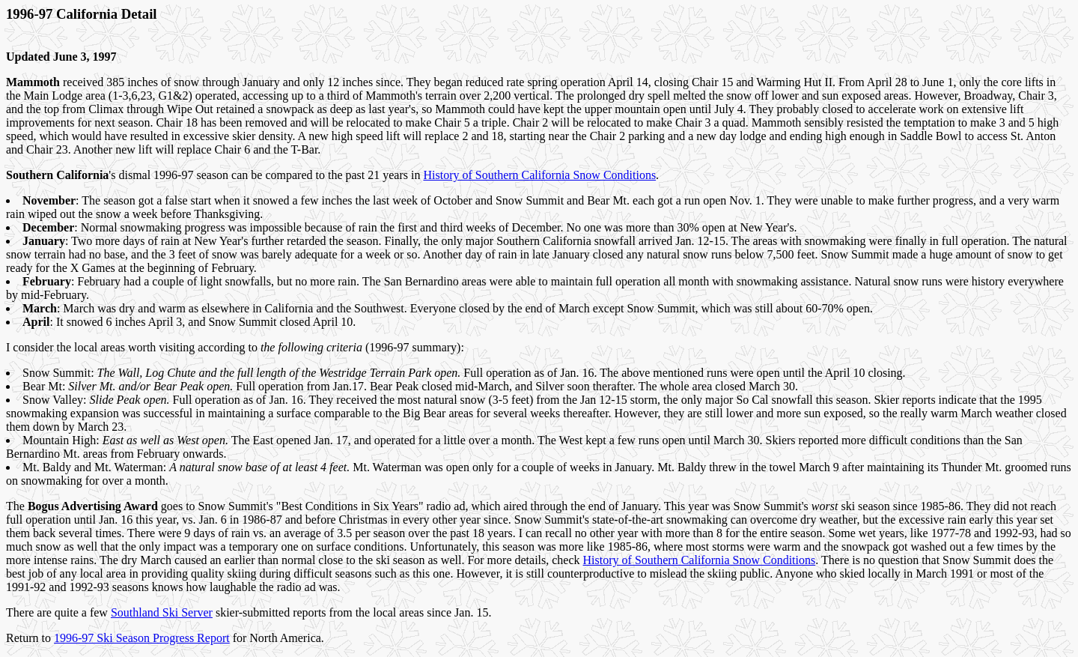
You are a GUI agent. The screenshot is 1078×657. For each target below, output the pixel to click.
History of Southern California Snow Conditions (539, 175)
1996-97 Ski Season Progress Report (142, 638)
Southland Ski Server (162, 612)
